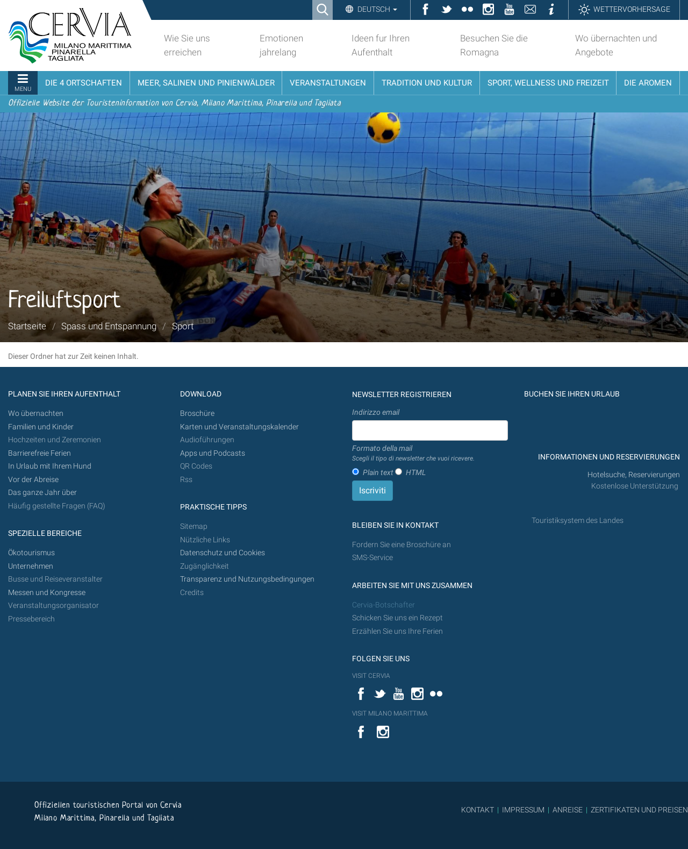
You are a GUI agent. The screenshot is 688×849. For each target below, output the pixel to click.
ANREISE (568, 809)
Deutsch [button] (376, 9)
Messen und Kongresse (46, 592)
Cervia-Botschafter (383, 605)
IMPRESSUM (523, 809)
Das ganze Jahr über (42, 492)
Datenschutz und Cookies (223, 552)
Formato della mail (413, 453)
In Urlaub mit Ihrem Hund (49, 466)
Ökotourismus (31, 552)
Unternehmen (30, 566)
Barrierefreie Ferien (40, 453)
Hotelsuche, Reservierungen (633, 474)
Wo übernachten (35, 413)
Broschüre (197, 413)
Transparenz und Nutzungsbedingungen (247, 579)
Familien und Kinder (41, 426)
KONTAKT (477, 809)
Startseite (27, 326)
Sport (183, 326)
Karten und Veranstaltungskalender (239, 426)
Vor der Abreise (33, 479)
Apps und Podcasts (212, 453)
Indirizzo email (375, 412)
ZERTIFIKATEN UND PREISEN (639, 809)
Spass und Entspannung (108, 326)
